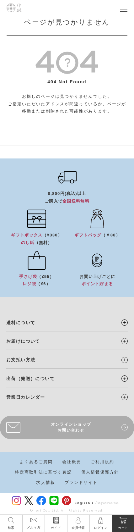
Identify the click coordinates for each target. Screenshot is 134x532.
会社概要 (71, 461)
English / (84, 503)
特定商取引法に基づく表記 (43, 472)
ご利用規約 (103, 461)
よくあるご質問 (36, 461)
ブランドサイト (81, 482)
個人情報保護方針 (100, 472)
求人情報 (45, 482)
